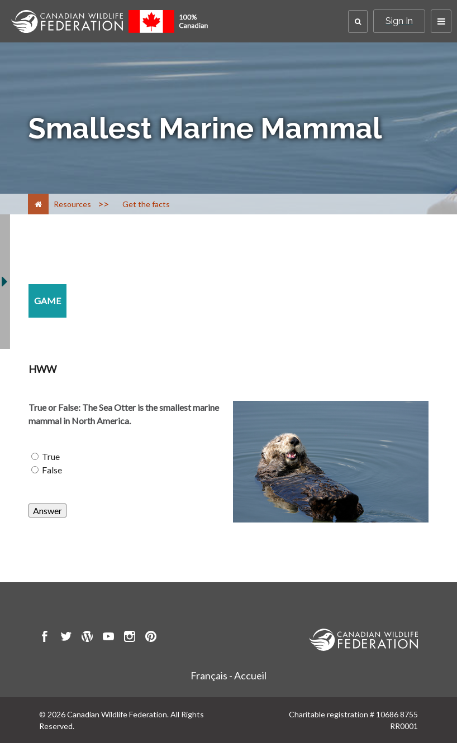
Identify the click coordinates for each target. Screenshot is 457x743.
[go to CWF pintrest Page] (150, 638)
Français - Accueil (228, 675)
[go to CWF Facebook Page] (44, 638)
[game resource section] (47, 301)
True (51, 456)
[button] (358, 21)
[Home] (38, 204)
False (52, 469)
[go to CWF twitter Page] (66, 638)
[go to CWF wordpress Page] (87, 638)
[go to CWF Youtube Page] (108, 638)
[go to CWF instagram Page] (129, 638)
